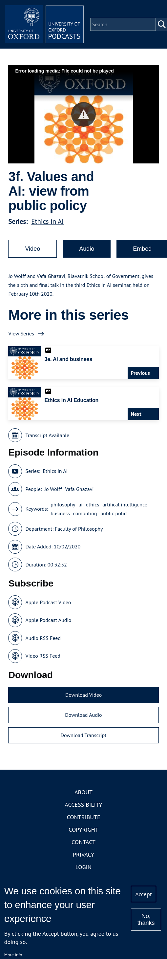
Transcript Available (47, 435)
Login (83, 867)
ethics (92, 504)
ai (80, 504)
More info (13, 955)
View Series (21, 333)
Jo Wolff (53, 489)
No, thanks (146, 919)
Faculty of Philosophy (79, 528)
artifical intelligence (124, 504)
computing (85, 513)
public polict (114, 513)
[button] (83, 114)
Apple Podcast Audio (48, 620)
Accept (143, 894)
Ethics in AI (47, 221)
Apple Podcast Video (48, 602)
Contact (83, 842)
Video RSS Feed (42, 655)
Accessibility (83, 804)
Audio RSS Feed (42, 638)
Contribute (83, 817)
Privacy (83, 854)
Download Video (83, 695)
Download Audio (83, 715)
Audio (86, 248)
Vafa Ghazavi (79, 489)
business (60, 513)
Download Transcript (83, 735)
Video (32, 248)
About (83, 792)
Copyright (83, 829)
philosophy (63, 504)
